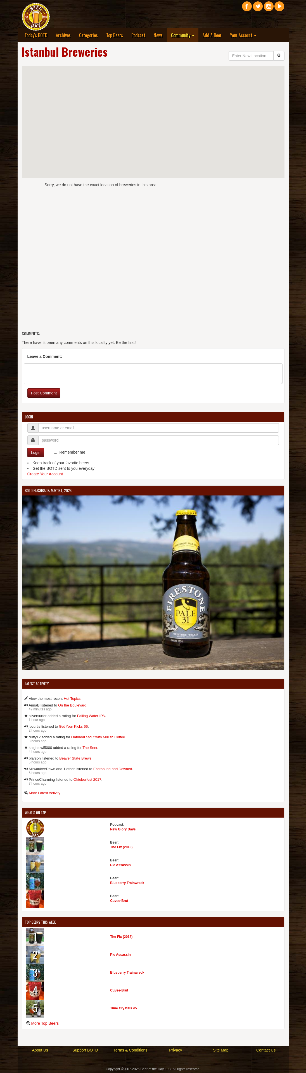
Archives (63, 35)
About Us (40, 1050)
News (158, 35)
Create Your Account (45, 474)
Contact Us (266, 1050)
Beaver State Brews (75, 758)
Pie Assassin (120, 865)
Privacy (175, 1050)
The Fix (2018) (121, 847)
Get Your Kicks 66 (73, 726)
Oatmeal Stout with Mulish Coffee (98, 737)
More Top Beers (45, 1023)
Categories (88, 35)
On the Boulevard (72, 705)
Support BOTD (85, 1050)
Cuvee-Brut (119, 901)
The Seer (89, 748)
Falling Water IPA (91, 716)
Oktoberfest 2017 (87, 779)
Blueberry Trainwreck (127, 883)
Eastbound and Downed (112, 769)
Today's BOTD (36, 35)
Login (36, 452)
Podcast (138, 35)
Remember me (72, 452)
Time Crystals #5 (123, 1008)
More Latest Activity (44, 793)
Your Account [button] (243, 35)
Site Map (220, 1050)
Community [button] (182, 35)
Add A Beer (212, 35)
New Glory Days (123, 829)
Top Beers (114, 35)
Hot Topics (72, 698)
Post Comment (44, 393)
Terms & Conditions (130, 1050)
